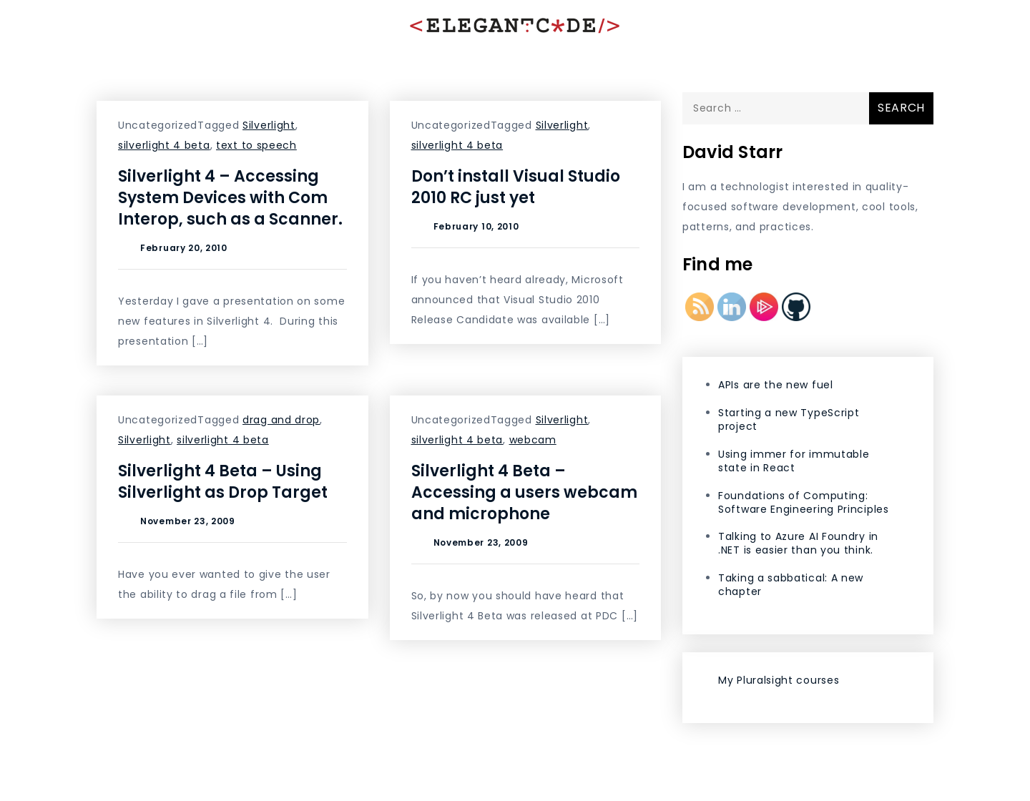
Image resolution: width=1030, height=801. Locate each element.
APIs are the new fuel (775, 385)
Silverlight (268, 125)
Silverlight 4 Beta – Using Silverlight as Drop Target (223, 481)
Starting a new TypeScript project (789, 419)
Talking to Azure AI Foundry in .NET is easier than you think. (798, 543)
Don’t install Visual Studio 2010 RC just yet (515, 187)
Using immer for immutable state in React (794, 461)
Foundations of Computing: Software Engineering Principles (803, 502)
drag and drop (281, 420)
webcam (532, 440)
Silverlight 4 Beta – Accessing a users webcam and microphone (524, 492)
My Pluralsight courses (778, 680)
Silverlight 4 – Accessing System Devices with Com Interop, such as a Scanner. (230, 197)
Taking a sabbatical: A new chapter (790, 585)
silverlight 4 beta (164, 145)
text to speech (256, 145)
